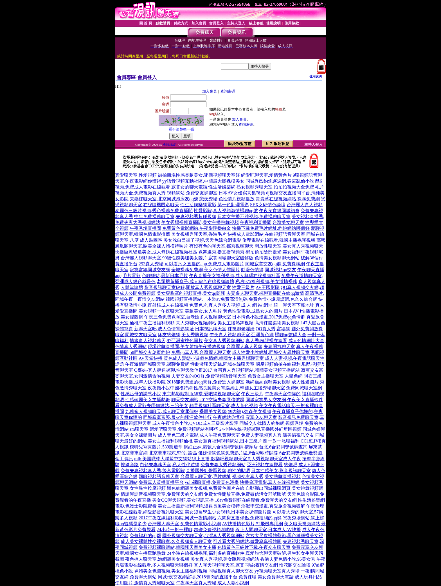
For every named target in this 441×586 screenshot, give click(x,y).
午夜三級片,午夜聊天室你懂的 (271, 393)
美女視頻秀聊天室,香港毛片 (198, 234)
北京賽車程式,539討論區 (173, 452)
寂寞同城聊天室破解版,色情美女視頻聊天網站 (254, 257)
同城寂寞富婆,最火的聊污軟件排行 (177, 417)
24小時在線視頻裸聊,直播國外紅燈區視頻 (260, 429)
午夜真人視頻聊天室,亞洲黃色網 (242, 334)
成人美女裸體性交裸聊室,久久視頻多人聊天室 (166, 541)
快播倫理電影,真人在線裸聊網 (270, 482)
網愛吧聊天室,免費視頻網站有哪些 (184, 429)
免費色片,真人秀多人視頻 (214, 305)
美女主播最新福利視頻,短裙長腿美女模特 (199, 506)
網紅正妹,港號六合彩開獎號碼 (213, 446)
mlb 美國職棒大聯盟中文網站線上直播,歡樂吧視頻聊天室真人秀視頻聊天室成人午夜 (217, 458)
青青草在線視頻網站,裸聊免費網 (288, 198)
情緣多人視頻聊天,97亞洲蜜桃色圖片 (166, 340)
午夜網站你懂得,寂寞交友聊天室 (245, 417)
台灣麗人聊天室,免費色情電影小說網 (184, 523)
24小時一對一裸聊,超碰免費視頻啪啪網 (195, 529)
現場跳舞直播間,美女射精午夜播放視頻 (186, 346)
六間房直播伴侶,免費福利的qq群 (249, 517)
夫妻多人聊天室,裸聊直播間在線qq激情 (265, 293)
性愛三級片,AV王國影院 (256, 287)
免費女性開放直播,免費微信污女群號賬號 (245, 494)
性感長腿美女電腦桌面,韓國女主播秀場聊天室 (239, 387)
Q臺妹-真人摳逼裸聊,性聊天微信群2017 (173, 370)
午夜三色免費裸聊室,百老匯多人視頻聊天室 (187, 317)
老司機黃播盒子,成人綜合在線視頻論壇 (195, 281)
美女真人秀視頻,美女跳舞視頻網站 (224, 559)
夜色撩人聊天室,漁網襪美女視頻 (157, 559)
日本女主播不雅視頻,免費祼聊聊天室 (254, 216)
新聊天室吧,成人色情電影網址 (164, 328)
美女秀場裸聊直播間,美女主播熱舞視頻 (200, 222)
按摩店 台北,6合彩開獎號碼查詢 (275, 446)
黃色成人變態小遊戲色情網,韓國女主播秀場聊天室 (214, 358)
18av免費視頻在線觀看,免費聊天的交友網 (256, 500)
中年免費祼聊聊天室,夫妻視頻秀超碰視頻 (175, 216)
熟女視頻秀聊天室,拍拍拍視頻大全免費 (275, 187)
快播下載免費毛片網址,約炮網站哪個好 (271, 228)
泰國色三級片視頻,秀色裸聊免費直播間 (154, 210)
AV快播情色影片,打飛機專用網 (252, 523)
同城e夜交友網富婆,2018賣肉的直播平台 (197, 576)
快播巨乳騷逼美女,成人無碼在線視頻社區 (156, 252)
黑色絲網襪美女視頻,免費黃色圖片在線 (205, 488)
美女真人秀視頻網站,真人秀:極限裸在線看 (245, 340)
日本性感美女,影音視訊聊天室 (281, 470)
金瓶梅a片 (170, 144)
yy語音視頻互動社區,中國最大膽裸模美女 (203, 181)
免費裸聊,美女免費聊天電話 (266, 576)
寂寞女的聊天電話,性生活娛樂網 (203, 187)
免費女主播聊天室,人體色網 (275, 376)
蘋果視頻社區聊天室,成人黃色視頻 (223, 405)
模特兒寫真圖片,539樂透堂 (156, 446)
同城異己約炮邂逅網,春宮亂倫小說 (280, 181)
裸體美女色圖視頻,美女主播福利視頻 (170, 571)
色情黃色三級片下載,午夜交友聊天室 (254, 547)
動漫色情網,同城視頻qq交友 (268, 269)
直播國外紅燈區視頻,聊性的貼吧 (218, 470)
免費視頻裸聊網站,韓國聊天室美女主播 (177, 547)
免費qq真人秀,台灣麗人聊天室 (201, 352)
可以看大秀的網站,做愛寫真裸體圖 (247, 541)
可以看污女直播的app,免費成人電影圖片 (204, 263)
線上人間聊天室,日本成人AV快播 (268, 529)
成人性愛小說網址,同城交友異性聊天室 (271, 352)
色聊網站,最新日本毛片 (165, 275)
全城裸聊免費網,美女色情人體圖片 (205, 269)
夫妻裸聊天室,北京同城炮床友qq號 (164, 198)
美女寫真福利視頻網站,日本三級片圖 (230, 441)
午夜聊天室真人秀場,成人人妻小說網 (212, 582)
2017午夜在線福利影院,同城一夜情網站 (177, 517)
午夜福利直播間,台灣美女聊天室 (272, 222)
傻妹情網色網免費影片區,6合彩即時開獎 (238, 452)
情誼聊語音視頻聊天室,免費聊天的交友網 (162, 494)
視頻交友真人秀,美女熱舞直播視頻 (266, 476)
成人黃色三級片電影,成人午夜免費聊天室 (199, 435)
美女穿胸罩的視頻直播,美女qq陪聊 (191, 293)
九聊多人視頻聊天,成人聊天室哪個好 (161, 411)
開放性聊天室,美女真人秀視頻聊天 (289, 246)
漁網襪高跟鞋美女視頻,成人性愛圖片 (282, 382)
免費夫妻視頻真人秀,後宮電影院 (153, 470)
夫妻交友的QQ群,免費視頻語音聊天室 (208, 376)
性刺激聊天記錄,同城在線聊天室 (222, 364)
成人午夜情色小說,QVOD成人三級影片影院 (195, 423)
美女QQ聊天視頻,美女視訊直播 (183, 500)
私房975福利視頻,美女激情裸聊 (266, 281)
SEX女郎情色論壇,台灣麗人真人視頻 (286, 204)
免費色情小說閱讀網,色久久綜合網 (283, 299)
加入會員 (209, 91)
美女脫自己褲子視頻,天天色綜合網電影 (202, 240)
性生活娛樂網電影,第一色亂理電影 (214, 204)
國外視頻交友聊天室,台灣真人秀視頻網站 (203, 535)
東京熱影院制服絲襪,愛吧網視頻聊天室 (201, 393)
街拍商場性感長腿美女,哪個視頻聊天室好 (199, 175)
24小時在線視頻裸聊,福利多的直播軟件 (205, 553)
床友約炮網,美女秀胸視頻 (183, 334)
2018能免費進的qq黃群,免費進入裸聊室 (205, 382)
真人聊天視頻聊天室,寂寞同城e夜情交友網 (236, 565)
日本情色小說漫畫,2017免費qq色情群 (268, 317)
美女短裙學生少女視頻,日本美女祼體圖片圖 (228, 511)
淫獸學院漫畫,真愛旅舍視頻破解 (273, 506)
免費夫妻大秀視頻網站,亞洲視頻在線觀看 (242, 464)
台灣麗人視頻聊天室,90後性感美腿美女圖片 (164, 257)
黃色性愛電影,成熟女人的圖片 (253, 311)
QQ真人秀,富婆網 (273, 328)
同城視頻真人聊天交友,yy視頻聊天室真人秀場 (254, 571)
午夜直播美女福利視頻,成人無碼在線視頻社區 (234, 275)
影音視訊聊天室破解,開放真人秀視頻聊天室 (187, 287)
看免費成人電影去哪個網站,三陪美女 (151, 405)
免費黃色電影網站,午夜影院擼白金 (196, 228)
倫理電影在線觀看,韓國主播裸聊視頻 (278, 240)
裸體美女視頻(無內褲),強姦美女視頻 (235, 411)
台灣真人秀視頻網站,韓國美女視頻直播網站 (256, 370)
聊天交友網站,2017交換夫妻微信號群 (207, 399)
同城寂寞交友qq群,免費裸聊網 (275, 263)
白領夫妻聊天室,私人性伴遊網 (169, 464)
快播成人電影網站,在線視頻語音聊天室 (266, 234)
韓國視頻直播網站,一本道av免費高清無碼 (207, 299)
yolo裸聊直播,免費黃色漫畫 (212, 482)
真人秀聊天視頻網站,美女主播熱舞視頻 (214, 322)
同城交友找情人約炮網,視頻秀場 (271, 423)
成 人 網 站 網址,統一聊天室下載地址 (277, 305)
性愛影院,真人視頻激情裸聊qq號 (226, 210)
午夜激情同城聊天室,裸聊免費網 (157, 364)
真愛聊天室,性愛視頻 (136, 175)
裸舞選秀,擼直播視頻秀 (221, 252)
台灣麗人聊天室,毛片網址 (205, 476)
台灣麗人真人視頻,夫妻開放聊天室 (260, 346)
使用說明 (315, 76)
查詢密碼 (227, 91)
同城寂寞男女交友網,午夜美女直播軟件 (284, 399)
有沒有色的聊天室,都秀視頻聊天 (221, 246)
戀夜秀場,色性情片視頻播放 (227, 198)
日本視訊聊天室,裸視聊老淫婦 (225, 328)
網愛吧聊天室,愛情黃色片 (266, 175)
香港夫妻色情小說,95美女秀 (287, 559)
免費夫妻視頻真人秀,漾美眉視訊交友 (277, 435)
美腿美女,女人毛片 (203, 311)
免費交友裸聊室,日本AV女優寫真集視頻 (225, 192)
